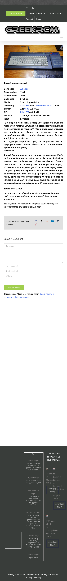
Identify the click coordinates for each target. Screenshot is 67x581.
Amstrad (24, 89)
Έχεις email (33, 558)
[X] (41, 221)
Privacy (28, 577)
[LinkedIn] (52, 221)
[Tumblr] (58, 221)
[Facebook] (36, 221)
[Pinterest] (36, 225)
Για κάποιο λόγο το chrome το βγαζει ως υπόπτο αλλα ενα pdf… (33, 467)
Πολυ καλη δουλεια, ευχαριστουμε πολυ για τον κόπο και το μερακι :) (33, 543)
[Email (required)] (33, 271)
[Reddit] (47, 221)
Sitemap (38, 577)
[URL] (33, 276)
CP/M (26, 109)
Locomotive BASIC (43, 106)
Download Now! (59, 505)
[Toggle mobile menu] (61, 36)
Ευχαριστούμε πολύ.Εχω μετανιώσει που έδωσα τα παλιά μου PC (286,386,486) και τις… (33, 521)
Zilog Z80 (24, 112)
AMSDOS (24, 106)
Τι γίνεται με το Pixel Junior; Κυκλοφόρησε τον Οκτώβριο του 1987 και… (33, 500)
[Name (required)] (33, 266)
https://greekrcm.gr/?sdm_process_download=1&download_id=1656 (33, 481)
